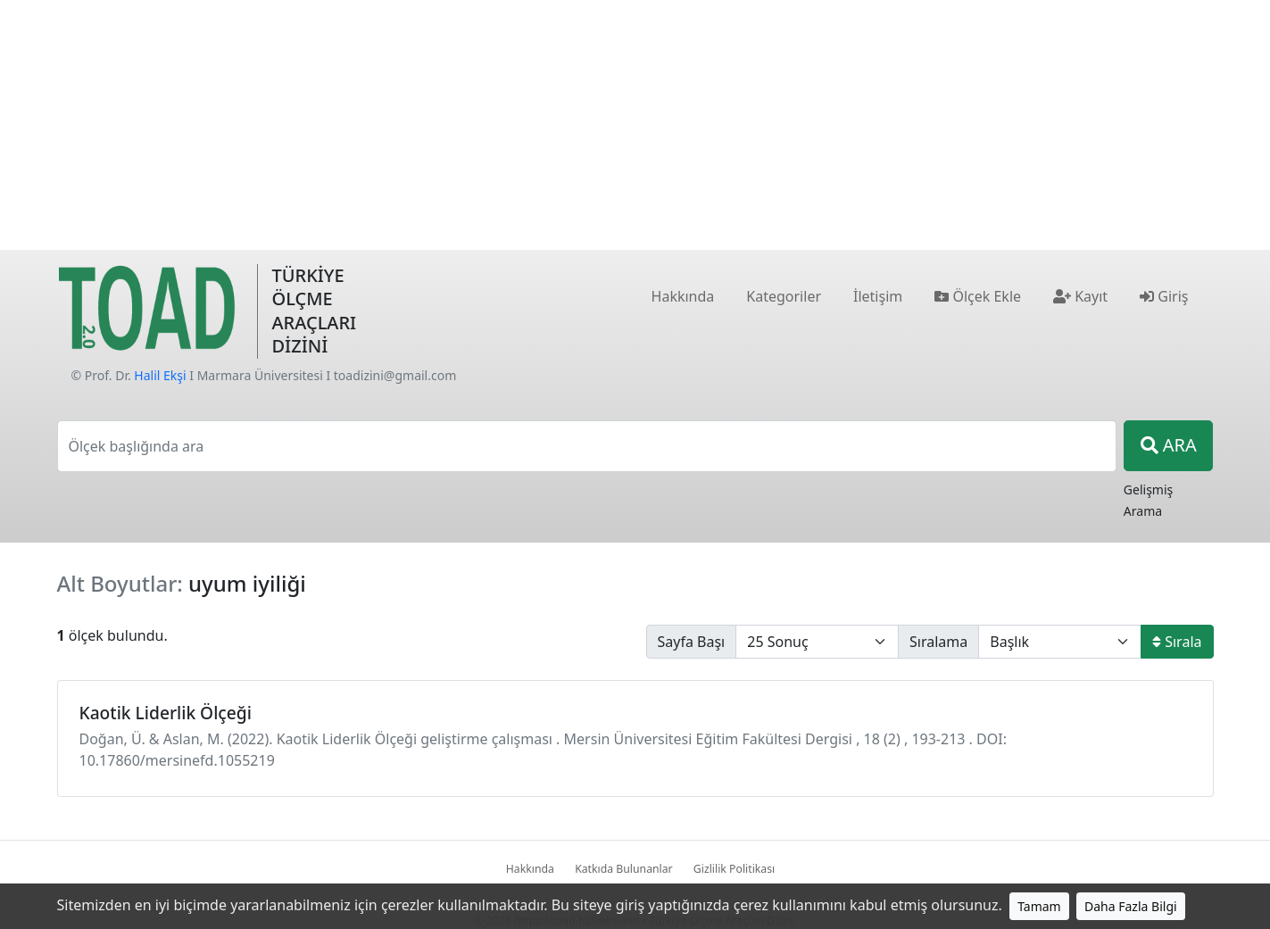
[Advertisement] (635, 125)
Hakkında (530, 868)
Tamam (1039, 906)
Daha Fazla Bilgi (1130, 906)
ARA (1169, 445)
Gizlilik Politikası (734, 868)
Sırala (1176, 641)
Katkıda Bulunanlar (624, 868)
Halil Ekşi (160, 375)
